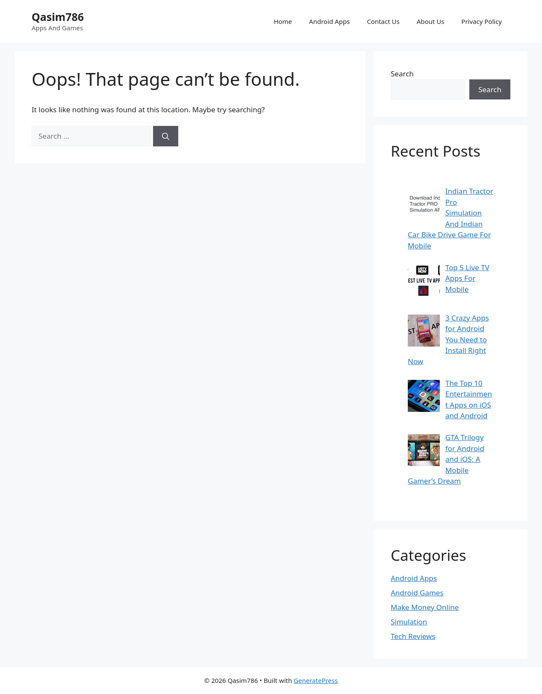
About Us (431, 21)
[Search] (165, 136)
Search (402, 74)
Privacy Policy (481, 21)
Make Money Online (425, 607)
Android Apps (329, 21)
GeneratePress (316, 680)
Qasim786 (58, 16)
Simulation (409, 622)
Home (283, 21)
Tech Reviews (413, 636)
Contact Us (383, 21)
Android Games (417, 593)
